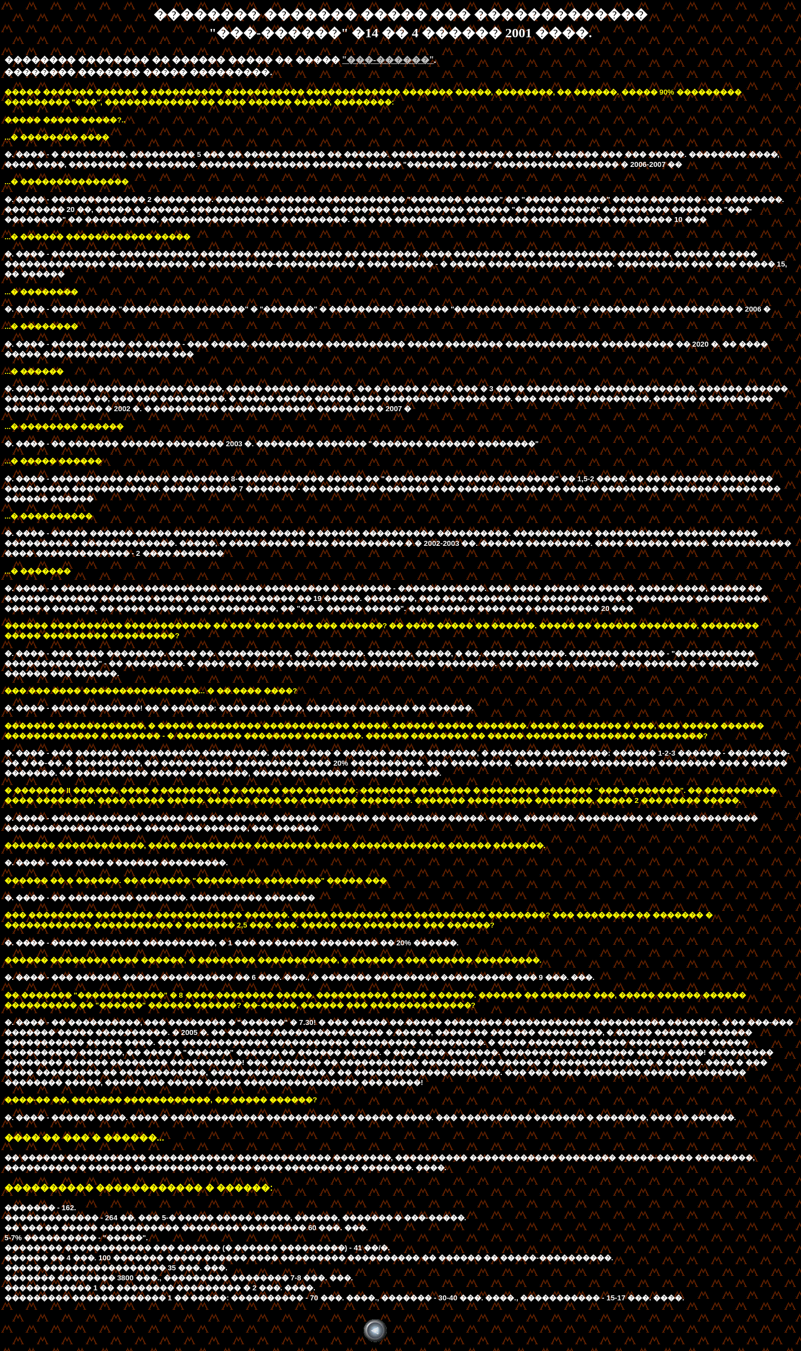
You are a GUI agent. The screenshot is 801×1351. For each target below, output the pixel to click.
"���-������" (388, 60)
